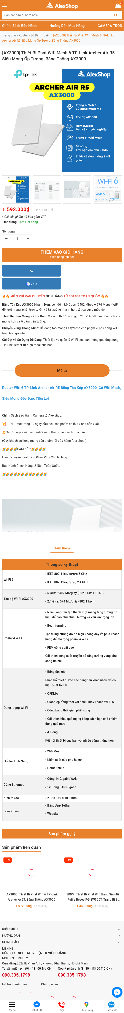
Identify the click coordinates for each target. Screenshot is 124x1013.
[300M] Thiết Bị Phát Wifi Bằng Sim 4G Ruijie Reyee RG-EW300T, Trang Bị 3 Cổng (92, 897)
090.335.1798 (16, 975)
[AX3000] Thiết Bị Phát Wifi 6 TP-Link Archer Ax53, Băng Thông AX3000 (31, 897)
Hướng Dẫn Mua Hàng (67, 26)
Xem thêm (62, 548)
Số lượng (8, 231)
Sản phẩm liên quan (21, 847)
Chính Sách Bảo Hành (19, 26)
